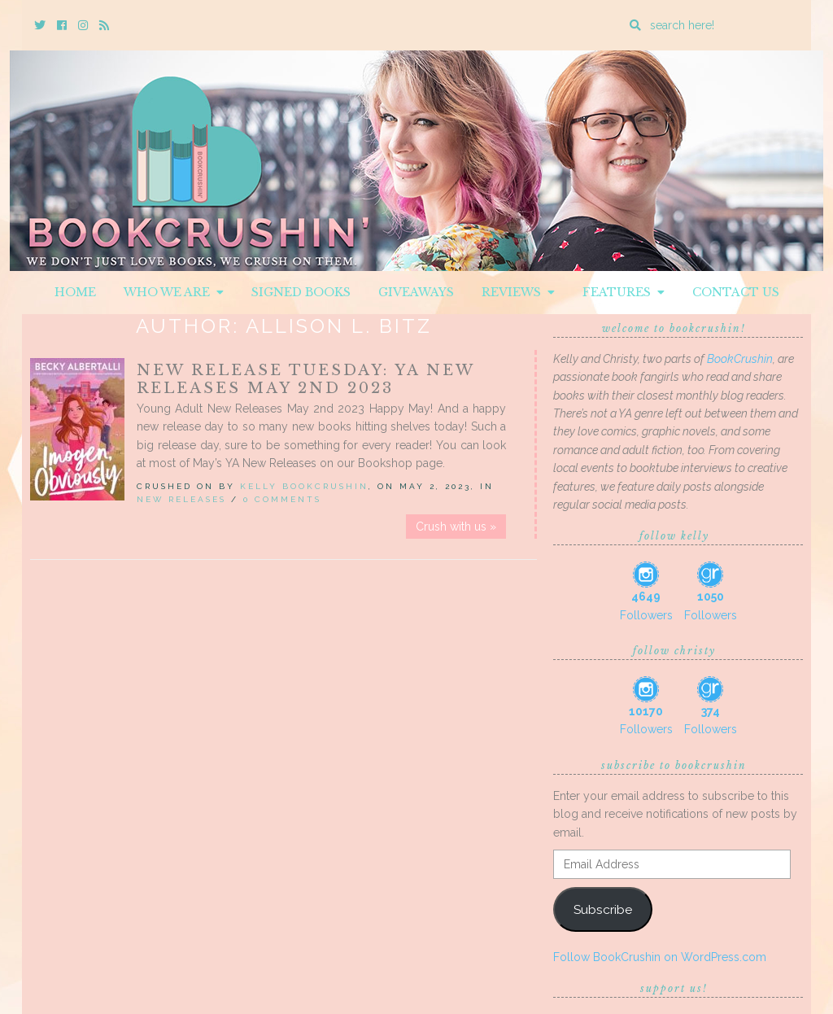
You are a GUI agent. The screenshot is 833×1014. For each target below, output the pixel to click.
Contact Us (735, 292)
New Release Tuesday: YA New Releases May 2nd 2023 (305, 379)
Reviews (518, 292)
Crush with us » (456, 526)
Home (75, 292)
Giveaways (416, 292)
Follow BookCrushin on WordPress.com (659, 957)
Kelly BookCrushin (304, 486)
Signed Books (301, 292)
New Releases (181, 499)
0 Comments (282, 499)
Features (623, 292)
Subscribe (603, 909)
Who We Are (174, 292)
